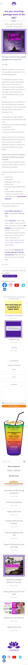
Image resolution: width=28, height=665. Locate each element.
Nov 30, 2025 (14, 496)
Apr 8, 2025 (14, 597)
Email (14, 377)
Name (14, 369)
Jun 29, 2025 (14, 538)
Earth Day (14, 347)
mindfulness (17, 470)
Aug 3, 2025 (14, 526)
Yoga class (12, 220)
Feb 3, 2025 (14, 621)
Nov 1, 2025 (14, 505)
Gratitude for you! (14, 339)
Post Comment (14, 406)
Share (14, 20)
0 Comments (18, 26)
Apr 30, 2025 (14, 585)
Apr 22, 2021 (13, 350)
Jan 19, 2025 (14, 630)
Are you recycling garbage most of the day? (14, 14)
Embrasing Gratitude (14, 502)
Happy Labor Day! (14, 511)
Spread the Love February (14, 618)
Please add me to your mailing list (15, 403)
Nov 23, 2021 (13, 342)
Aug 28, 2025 (14, 515)
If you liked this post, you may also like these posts (14, 297)
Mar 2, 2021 (13, 318)
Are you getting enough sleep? (14, 315)
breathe (10, 470)
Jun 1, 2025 (14, 550)
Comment (14, 384)
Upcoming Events (14, 627)
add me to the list (10, 276)
